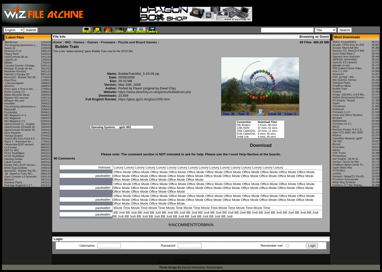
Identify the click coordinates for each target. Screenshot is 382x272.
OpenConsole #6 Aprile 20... (20, 126)
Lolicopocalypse (14, 83)
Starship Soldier (13, 159)
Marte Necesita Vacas (16, 94)
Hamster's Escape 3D (16, 74)
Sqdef (336, 103)
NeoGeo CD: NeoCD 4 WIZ (348, 50)
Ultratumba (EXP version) (19, 144)
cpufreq (337, 173)
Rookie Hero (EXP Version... (20, 164)
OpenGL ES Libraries (345, 62)
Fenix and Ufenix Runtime (348, 114)
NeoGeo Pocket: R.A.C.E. (348, 129)
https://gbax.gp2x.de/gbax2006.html (144, 99)
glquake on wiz (341, 65)
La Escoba (10, 147)
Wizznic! (9, 179)
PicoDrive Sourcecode (345, 179)
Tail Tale (337, 141)
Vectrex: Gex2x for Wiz (346, 161)
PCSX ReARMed (14, 153)
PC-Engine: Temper (344, 100)
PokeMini (9, 103)
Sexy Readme (12, 132)
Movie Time (122, 208)
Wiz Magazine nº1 (14, 121)
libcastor (337, 117)
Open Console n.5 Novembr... (21, 176)
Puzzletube (10, 112)
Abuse (336, 150)
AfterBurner (11, 42)
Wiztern (337, 135)
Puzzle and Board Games (137, 42)
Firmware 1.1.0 (341, 112)
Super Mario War (342, 167)
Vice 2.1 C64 (340, 71)
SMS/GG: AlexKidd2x (345, 59)
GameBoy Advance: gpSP (348, 138)
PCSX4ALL (339, 170)
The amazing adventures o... (20, 45)
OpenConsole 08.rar (16, 56)
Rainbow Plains (13, 182)
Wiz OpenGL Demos (344, 79)
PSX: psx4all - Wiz (343, 76)
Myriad (336, 144)
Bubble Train (340, 88)
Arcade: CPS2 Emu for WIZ (348, 44)
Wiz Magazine (12, 118)
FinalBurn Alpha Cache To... (349, 164)
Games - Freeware (101, 42)
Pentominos (339, 155)
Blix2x (336, 126)
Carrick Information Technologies (202, 267)
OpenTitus (10, 80)
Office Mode (122, 172)
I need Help (237, 154)
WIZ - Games (75, 42)
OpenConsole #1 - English (19, 123)
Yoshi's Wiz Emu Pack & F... (20, 138)
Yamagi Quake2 (13, 135)
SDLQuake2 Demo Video (347, 68)
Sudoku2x (338, 109)
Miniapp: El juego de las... (19, 68)
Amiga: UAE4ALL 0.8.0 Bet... (349, 94)
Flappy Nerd (11, 53)
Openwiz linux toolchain (346, 56)
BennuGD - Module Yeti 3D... (21, 77)
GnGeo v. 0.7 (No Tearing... (348, 185)
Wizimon (9, 85)
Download (261, 145)
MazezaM (10, 109)
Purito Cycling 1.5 (14, 91)
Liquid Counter (12, 161)
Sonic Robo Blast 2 (344, 53)
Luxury (118, 167)
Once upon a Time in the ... (20, 88)
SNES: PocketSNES (344, 41)
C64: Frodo (339, 152)
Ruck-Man (338, 147)
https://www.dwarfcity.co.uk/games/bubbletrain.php (154, 92)
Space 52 (9, 48)
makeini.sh (10, 59)
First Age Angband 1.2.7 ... (19, 185)
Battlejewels (339, 120)
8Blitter (8, 62)
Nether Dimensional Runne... (349, 97)
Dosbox (337, 91)
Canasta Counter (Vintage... (20, 65)
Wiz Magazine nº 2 (15, 115)
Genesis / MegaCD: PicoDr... (349, 176)
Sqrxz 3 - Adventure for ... (19, 141)
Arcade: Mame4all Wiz (346, 47)
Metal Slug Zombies (15, 167)
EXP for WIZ (11, 150)
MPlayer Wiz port (14, 100)
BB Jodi (119, 212)
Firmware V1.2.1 (342, 123)
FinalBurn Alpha (342, 85)
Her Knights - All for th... (346, 158)
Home (57, 42)
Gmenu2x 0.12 (12, 50)
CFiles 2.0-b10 (198, 259)
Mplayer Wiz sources (16, 97)
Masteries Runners (15, 71)
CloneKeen (339, 106)
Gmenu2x (338, 74)
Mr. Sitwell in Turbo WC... (19, 173)
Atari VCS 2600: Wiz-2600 (348, 132)
